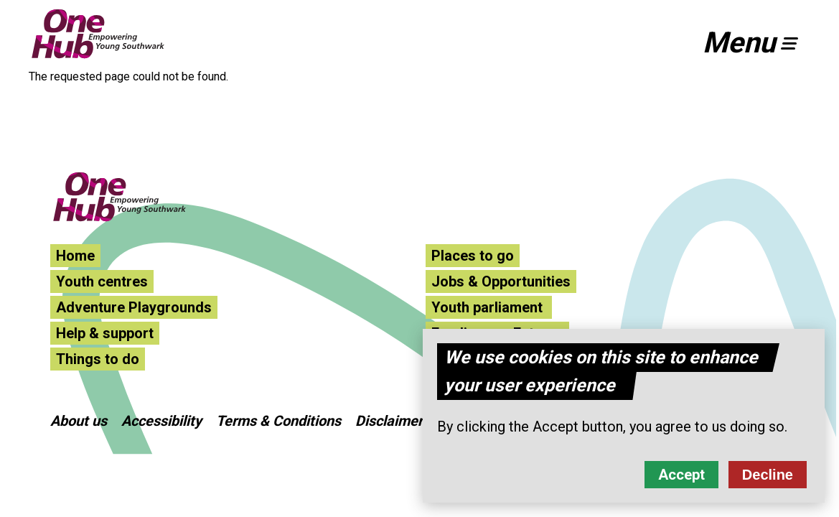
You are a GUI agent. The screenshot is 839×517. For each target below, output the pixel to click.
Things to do (97, 359)
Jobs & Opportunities (501, 281)
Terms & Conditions (278, 420)
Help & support (105, 333)
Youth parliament (488, 307)
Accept (681, 481)
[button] (756, 43)
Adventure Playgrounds (134, 307)
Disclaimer (389, 420)
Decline (767, 481)
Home (75, 255)
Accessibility (161, 420)
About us (78, 420)
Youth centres (102, 281)
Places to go (472, 255)
